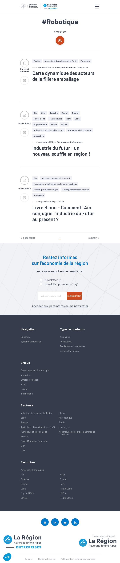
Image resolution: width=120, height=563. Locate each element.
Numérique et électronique (80, 130)
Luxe (23, 450)
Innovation (26, 375)
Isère (68, 118)
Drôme (75, 113)
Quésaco (25, 337)
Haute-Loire (39, 118)
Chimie (62, 413)
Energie (24, 422)
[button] (7, 557)
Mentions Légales (46, 559)
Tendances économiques (72, 346)
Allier (43, 113)
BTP (23, 445)
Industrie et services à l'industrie (48, 130)
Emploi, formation (29, 379)
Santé (23, 417)
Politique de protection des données (78, 559)
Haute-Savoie (55, 118)
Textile (62, 422)
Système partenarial (31, 341)
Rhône (54, 124)
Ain (35, 113)
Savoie (64, 124)
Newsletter (53, 279)
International (27, 393)
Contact (28, 559)
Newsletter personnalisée (61, 284)
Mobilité (24, 436)
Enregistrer (74, 296)
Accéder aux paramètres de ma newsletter (60, 306)
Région (37, 61)
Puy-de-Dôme (40, 124)
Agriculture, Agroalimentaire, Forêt (60, 61)
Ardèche (54, 113)
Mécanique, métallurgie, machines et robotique (55, 184)
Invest (24, 384)
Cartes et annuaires (69, 351)
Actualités (65, 337)
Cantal (65, 113)
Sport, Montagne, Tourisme (34, 441)
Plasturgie (85, 61)
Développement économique (75, 189)
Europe (24, 389)
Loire (77, 118)
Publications (66, 341)
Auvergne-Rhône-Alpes (32, 470)
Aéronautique (65, 417)
